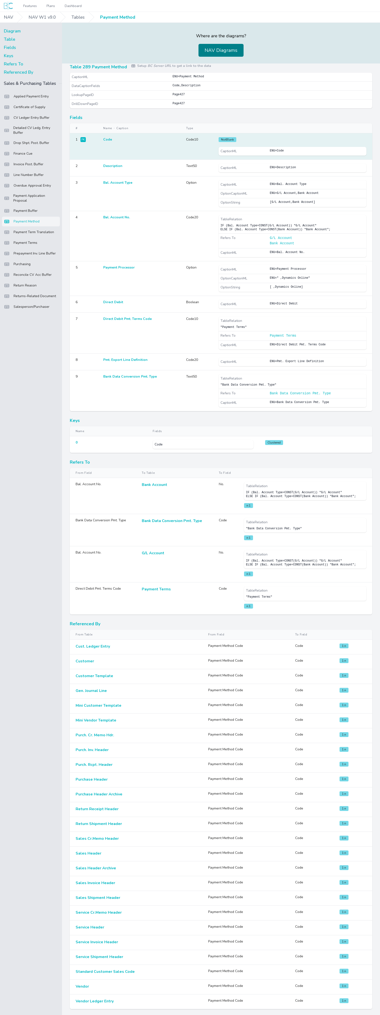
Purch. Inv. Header (92, 750)
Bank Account (282, 243)
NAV (8, 17)
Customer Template (94, 676)
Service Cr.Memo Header (99, 912)
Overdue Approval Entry (27, 186)
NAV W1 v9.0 (42, 17)
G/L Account (281, 238)
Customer (85, 661)
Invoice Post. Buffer (23, 164)
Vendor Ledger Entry (95, 1001)
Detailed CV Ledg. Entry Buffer (27, 130)
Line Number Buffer (24, 175)
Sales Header (88, 853)
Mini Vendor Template (96, 720)
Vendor (82, 986)
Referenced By (18, 72)
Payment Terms (20, 243)
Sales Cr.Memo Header (97, 838)
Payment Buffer (21, 211)
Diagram (12, 31)
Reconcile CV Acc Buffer (28, 275)
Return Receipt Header (97, 809)
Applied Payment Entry (26, 96)
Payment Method (117, 17)
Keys (8, 56)
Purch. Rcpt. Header (94, 764)
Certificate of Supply (24, 107)
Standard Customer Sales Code (105, 971)
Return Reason (20, 285)
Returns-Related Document (30, 296)
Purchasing (17, 264)
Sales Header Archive (96, 868)
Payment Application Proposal (24, 198)
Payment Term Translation (29, 232)
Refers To (13, 64)
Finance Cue (18, 154)
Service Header (90, 927)
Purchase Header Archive (99, 794)
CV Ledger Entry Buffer (26, 118)
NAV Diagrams (221, 50)
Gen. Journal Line (91, 690)
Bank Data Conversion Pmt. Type (300, 393)
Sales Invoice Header (95, 883)
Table (9, 39)
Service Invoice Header (97, 942)
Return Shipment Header (99, 823)
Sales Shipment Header (98, 897)
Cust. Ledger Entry (93, 646)
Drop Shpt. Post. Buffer (26, 143)
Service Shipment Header (99, 956)
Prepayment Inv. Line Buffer (30, 253)
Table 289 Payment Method (98, 67)
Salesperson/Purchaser (26, 307)
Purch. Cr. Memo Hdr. (95, 735)
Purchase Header (92, 779)
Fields (10, 47)
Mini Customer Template (98, 705)
